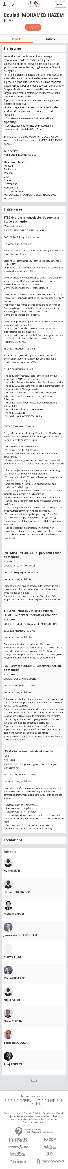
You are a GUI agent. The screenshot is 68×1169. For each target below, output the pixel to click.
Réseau (50, 38)
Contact (27, 1113)
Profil (16, 38)
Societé (60, 1113)
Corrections (51, 1119)
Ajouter (35, 27)
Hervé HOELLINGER (17, 892)
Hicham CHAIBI (14, 914)
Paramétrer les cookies (46, 1116)
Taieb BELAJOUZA (16, 1043)
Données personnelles (22, 1116)
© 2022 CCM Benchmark (34, 1122)
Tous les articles (36, 1119)
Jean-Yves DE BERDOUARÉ (21, 935)
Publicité (37, 1113)
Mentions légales (19, 1119)
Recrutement (49, 1113)
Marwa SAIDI (12, 957)
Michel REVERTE (14, 978)
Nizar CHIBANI (13, 1021)
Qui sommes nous (12, 1113)
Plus (34, 1080)
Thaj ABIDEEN (13, 1064)
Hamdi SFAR (12, 871)
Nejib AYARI (12, 1000)
